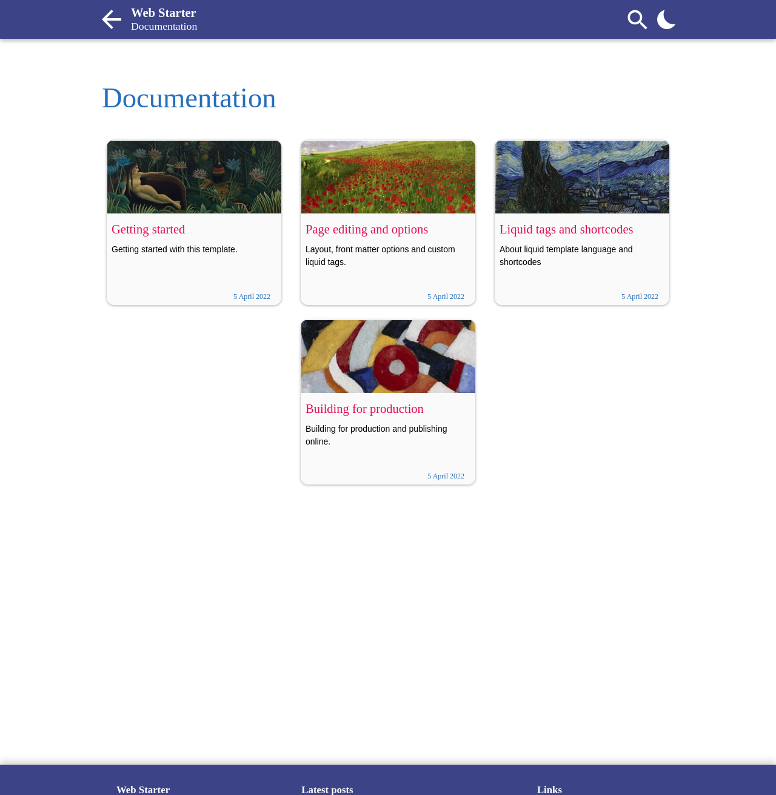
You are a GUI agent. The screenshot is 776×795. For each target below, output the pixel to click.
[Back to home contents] (111, 19)
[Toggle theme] (667, 19)
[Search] (637, 19)
